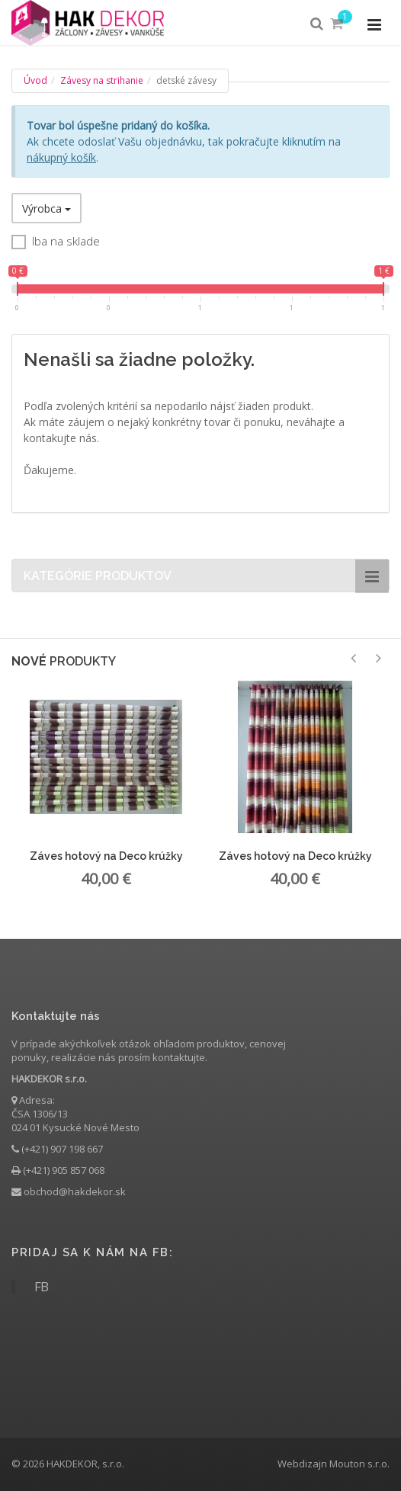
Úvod (35, 80)
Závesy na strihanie (101, 80)
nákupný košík (61, 157)
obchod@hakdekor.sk (75, 1191)
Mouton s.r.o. (359, 1463)
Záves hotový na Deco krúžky (106, 856)
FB (41, 1286)
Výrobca (46, 208)
